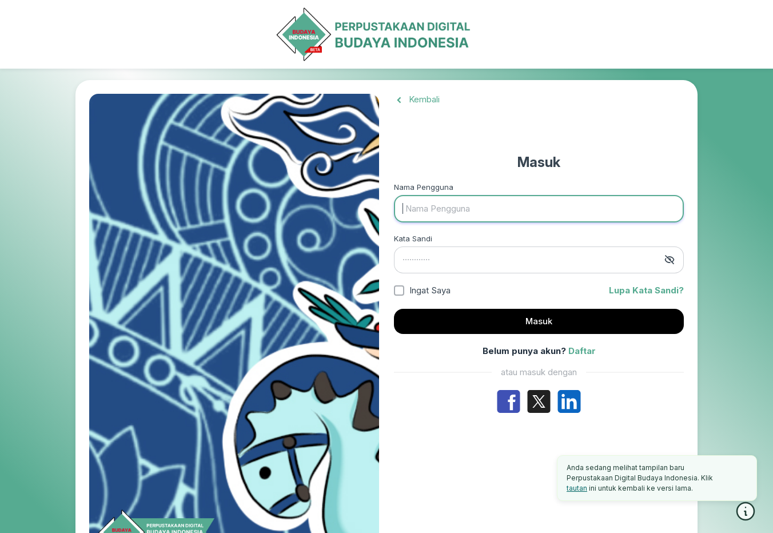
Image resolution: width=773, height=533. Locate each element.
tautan (577, 488)
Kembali (417, 99)
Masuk (538, 321)
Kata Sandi (413, 238)
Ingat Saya (430, 290)
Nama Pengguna (423, 187)
